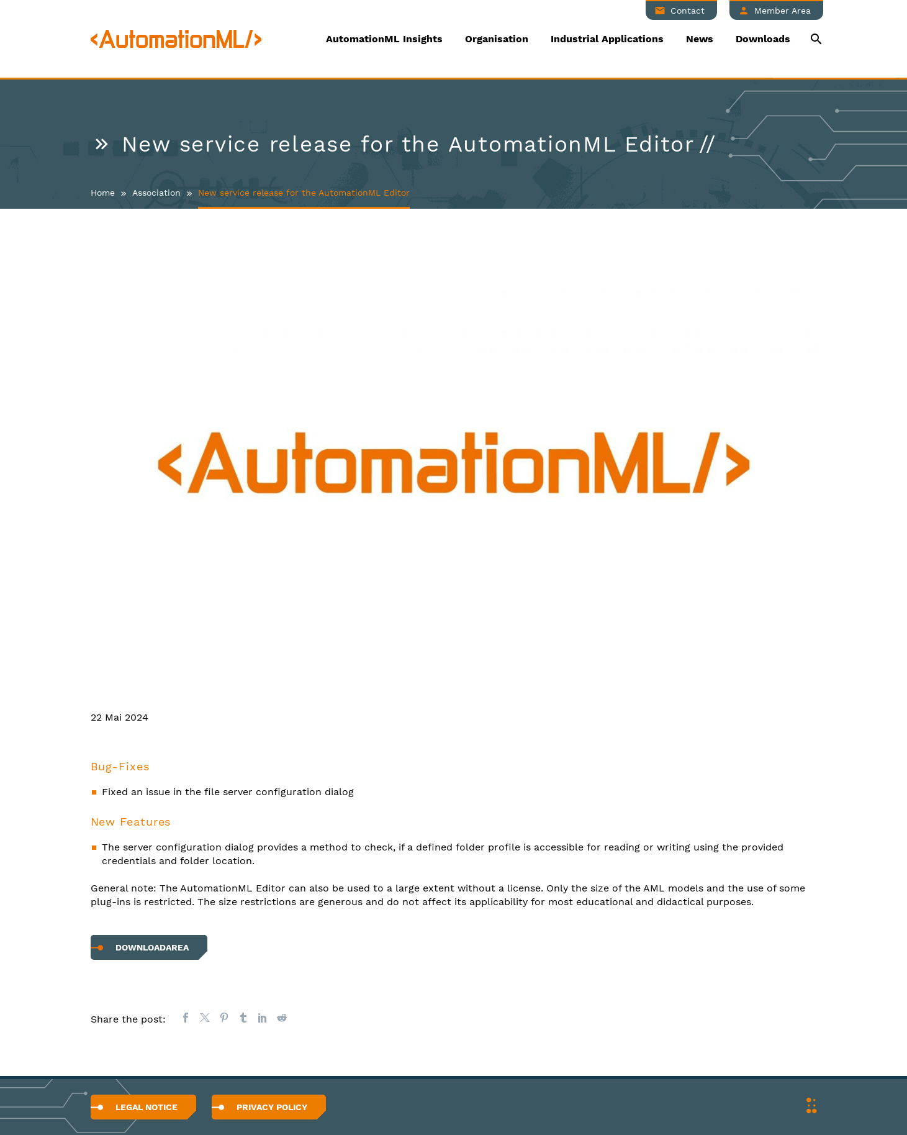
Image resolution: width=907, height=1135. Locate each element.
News (699, 39)
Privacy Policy (272, 1107)
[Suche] (815, 39)
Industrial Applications (607, 39)
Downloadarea (152, 947)
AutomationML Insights (384, 39)
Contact (687, 11)
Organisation (496, 39)
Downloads (763, 39)
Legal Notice (146, 1107)
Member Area (782, 11)
